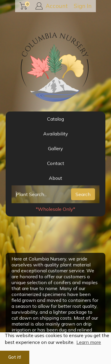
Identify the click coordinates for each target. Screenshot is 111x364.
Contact (55, 163)
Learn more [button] (88, 342)
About (55, 178)
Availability (55, 134)
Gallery (55, 148)
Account (52, 5)
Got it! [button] (14, 357)
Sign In (82, 5)
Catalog (55, 119)
